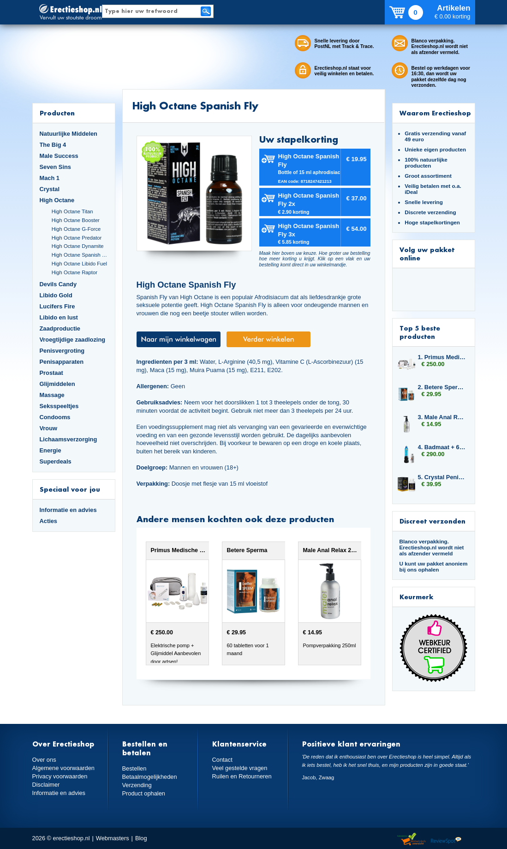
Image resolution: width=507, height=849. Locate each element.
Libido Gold (56, 295)
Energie (50, 450)
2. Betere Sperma (442, 387)
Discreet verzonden (432, 521)
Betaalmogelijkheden (149, 776)
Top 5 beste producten (420, 332)
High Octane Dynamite (78, 246)
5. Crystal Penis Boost (442, 477)
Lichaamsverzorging (68, 439)
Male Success (59, 155)
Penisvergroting (62, 350)
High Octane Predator (77, 238)
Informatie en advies (68, 509)
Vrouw (49, 428)
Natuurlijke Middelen (68, 133)
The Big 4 (53, 144)
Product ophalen (143, 793)
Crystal (50, 189)
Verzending (137, 785)
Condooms (55, 417)
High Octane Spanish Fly (80, 255)
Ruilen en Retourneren (242, 776)
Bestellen (134, 768)
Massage (52, 394)
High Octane (57, 200)
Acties (49, 521)
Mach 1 (50, 178)
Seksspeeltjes (59, 406)
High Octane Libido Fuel (79, 263)
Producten (57, 113)
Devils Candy (58, 284)
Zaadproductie (60, 328)
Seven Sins (55, 166)
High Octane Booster (76, 220)
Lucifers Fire (57, 306)
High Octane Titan (72, 211)
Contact (222, 759)
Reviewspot (446, 839)
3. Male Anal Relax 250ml (442, 417)
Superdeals (56, 461)
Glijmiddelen (57, 383)
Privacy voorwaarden (60, 776)
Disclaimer (46, 784)
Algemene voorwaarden (63, 768)
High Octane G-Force (76, 229)
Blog (141, 838)
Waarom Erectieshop (435, 113)
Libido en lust (59, 317)
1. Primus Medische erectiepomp (442, 357)
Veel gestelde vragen (240, 768)
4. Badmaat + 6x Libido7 (442, 447)
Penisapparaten (62, 361)
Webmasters (112, 838)
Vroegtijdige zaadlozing (73, 339)
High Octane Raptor (74, 272)
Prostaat (51, 372)
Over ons (44, 759)
